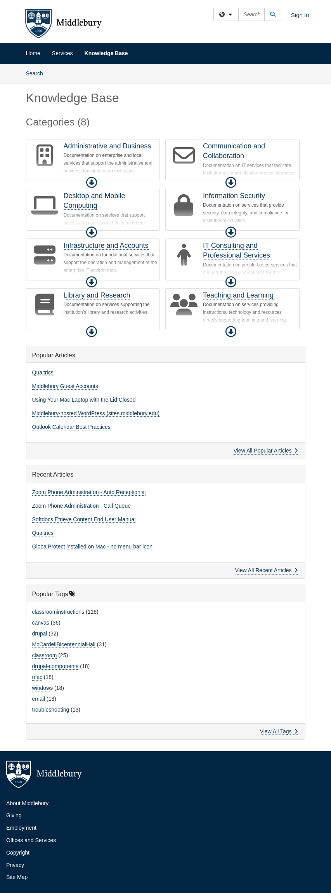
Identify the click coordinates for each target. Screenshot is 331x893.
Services (62, 53)
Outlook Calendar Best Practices (71, 427)
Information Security (234, 196)
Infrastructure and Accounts (106, 245)
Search (37, 73)
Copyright (17, 852)
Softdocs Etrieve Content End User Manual (84, 519)
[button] (92, 182)
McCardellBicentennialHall (63, 644)
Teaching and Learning (238, 295)
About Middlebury (27, 803)
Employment (21, 828)
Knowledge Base (106, 53)
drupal (39, 633)
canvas (40, 623)
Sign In (300, 15)
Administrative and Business (107, 146)
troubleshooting (50, 710)
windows (42, 688)
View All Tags (279, 731)
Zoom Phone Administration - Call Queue (81, 506)
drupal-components (55, 666)
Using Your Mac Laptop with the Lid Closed (84, 400)
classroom (44, 655)
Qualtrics (43, 372)
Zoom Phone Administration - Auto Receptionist (89, 492)
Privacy (15, 865)
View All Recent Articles (266, 570)
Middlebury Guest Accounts (65, 386)
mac (37, 677)
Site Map (17, 877)
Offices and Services (31, 840)
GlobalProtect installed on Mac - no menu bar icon (92, 546)
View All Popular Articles (266, 450)
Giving (14, 815)
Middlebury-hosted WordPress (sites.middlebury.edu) (96, 413)
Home (33, 53)
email (38, 699)
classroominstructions (58, 612)
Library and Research (97, 295)
